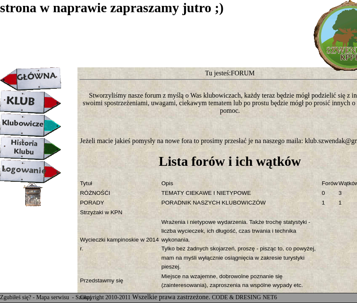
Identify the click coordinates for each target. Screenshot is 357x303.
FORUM (243, 73)
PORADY (92, 202)
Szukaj (83, 297)
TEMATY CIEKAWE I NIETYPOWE (206, 193)
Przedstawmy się (101, 280)
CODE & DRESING (236, 297)
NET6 (270, 297)
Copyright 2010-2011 (105, 297)
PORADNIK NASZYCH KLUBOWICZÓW (213, 202)
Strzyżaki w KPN (101, 212)
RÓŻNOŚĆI (95, 193)
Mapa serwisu (53, 297)
